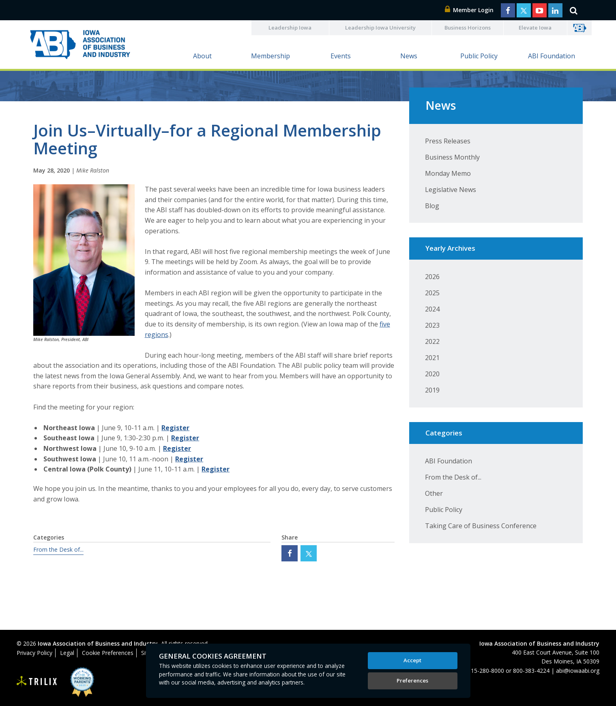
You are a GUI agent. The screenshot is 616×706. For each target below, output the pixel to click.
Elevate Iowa (535, 27)
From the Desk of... (58, 549)
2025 (432, 292)
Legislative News (450, 189)
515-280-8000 (486, 670)
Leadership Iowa (289, 27)
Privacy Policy (34, 653)
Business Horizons (467, 27)
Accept (412, 660)
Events (341, 55)
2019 (432, 390)
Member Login (469, 10)
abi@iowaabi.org (577, 670)
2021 (432, 357)
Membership (270, 55)
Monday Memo (448, 173)
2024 (432, 309)
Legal (67, 653)
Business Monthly (452, 157)
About (202, 55)
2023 (432, 325)
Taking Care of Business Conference (481, 525)
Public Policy (479, 55)
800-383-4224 (531, 670)
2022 (432, 341)
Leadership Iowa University (380, 27)
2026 (432, 276)
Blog (432, 205)
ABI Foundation (551, 55)
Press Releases (447, 141)
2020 (432, 373)
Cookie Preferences (107, 653)
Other (434, 493)
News (408, 55)
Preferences (412, 680)
